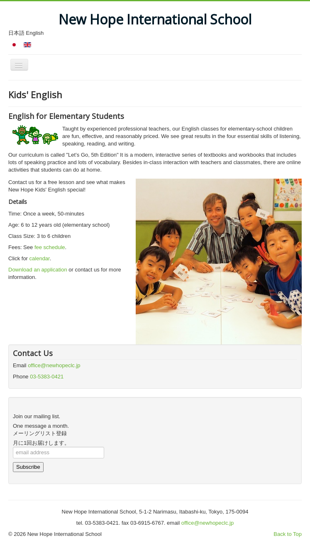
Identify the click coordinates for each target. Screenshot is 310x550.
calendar (39, 258)
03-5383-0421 (46, 376)
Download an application (37, 270)
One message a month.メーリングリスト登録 (41, 429)
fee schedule (49, 247)
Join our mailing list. (36, 416)
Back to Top (287, 534)
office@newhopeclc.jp (54, 365)
